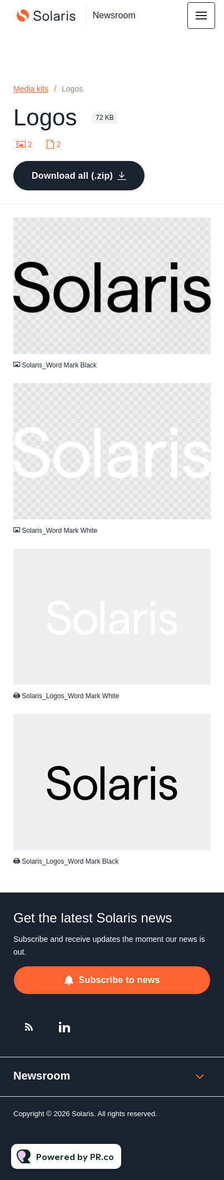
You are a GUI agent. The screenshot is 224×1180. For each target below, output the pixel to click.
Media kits (30, 88)
